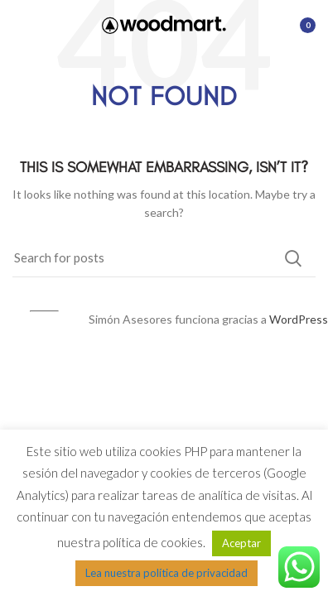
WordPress (298, 319)
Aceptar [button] (241, 543)
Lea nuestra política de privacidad (166, 572)
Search (293, 258)
